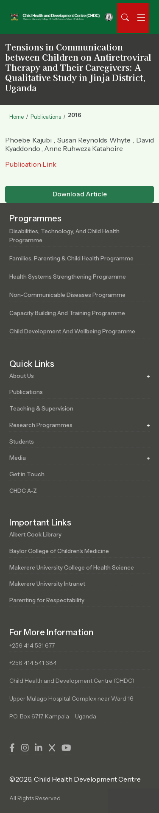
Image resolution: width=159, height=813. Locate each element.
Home (16, 116)
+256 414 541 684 (33, 662)
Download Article (80, 194)
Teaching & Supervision (41, 408)
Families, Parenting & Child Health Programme (71, 258)
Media (17, 457)
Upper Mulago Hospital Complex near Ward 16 (71, 698)
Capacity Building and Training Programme (67, 313)
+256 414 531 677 (32, 645)
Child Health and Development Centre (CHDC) (71, 680)
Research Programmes (41, 425)
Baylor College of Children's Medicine (59, 551)
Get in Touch (27, 474)
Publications (46, 116)
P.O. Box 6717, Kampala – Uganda (52, 716)
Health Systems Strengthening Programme (67, 276)
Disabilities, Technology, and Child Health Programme (64, 235)
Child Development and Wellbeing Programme (72, 331)
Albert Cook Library (35, 534)
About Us (21, 375)
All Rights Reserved (35, 798)
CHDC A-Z (23, 490)
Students (21, 441)
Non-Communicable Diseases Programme (67, 294)
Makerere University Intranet (47, 583)
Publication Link (30, 164)
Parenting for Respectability (46, 600)
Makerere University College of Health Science (71, 567)
